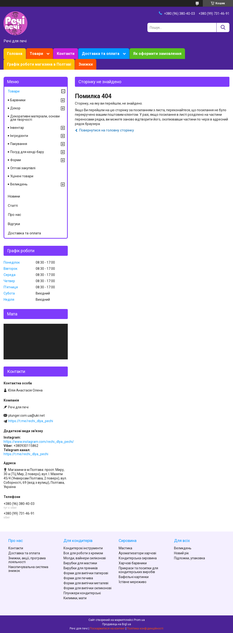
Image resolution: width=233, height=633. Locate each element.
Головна (14, 53)
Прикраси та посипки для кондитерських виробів (138, 570)
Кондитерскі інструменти (83, 548)
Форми (15, 160)
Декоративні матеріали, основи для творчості (35, 117)
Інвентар (17, 128)
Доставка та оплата (100, 53)
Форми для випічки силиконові (87, 588)
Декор (15, 108)
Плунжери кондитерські (82, 593)
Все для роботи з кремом (83, 553)
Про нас (14, 215)
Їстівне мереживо (132, 582)
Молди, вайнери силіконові (84, 558)
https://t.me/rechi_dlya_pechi (30, 421)
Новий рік (181, 553)
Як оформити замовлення (157, 53)
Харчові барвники (133, 563)
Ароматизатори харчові (137, 553)
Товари (36, 53)
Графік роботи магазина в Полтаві (39, 64)
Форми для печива (78, 578)
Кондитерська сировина (138, 558)
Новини (14, 196)
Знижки (85, 64)
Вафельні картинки (134, 577)
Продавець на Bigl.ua (116, 624)
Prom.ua (139, 620)
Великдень (19, 184)
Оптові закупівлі (22, 168)
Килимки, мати (75, 598)
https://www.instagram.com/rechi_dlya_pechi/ (39, 442)
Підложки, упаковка (189, 558)
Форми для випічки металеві (85, 583)
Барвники (17, 100)
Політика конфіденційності (145, 628)
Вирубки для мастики (80, 563)
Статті (13, 205)
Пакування (18, 144)
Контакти (65, 53)
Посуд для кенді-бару (27, 152)
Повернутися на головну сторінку (106, 130)
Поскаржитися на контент (107, 628)
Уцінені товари (21, 176)
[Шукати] (222, 27)
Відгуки (14, 224)
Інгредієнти (19, 136)
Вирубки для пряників (80, 568)
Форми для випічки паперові (85, 573)
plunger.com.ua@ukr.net (26, 415)
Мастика (125, 548)
